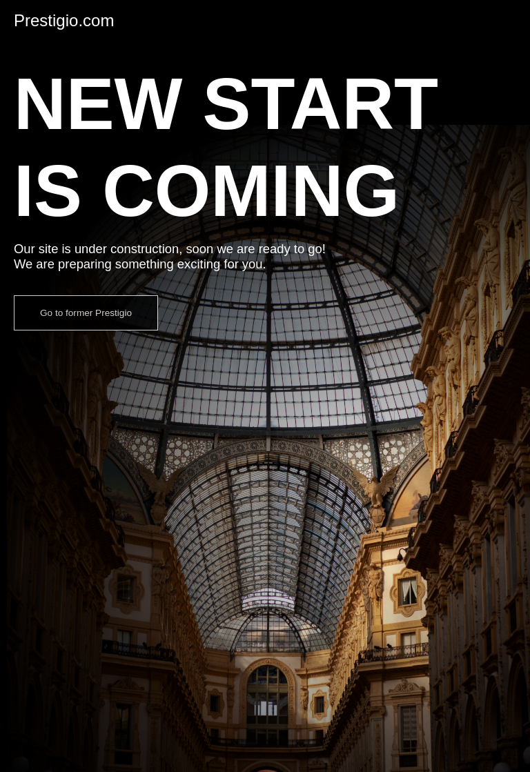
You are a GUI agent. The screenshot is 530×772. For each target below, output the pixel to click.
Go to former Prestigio (86, 313)
